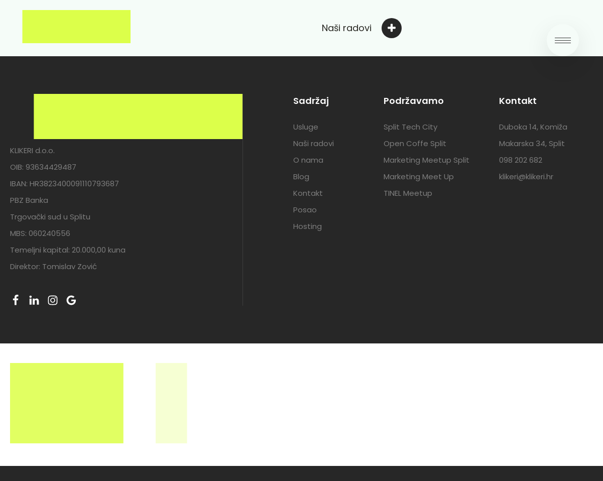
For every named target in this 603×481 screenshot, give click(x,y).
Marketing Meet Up (419, 176)
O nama (308, 160)
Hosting (307, 226)
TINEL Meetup (408, 193)
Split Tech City (410, 127)
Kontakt (308, 193)
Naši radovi (313, 143)
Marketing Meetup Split (426, 160)
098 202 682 (520, 160)
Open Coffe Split (415, 143)
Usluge (305, 127)
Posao (305, 209)
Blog (301, 176)
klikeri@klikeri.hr (526, 176)
